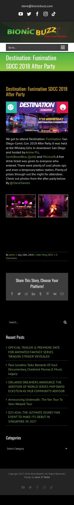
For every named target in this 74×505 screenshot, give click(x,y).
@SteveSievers (20, 183)
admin (12, 254)
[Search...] (34, 322)
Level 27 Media (42, 477)
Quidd (32, 157)
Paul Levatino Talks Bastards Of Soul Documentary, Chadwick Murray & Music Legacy (35, 369)
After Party (41, 254)
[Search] (65, 322)
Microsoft (49, 157)
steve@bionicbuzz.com (37, 6)
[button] (9, 215)
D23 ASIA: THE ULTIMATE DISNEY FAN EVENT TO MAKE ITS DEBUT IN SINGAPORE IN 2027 (34, 416)
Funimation (53, 139)
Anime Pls (32, 152)
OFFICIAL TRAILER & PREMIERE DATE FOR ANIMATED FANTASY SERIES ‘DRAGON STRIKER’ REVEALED (34, 351)
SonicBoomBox (16, 157)
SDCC (50, 254)
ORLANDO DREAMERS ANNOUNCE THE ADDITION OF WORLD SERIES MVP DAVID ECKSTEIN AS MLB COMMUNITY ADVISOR (36, 386)
